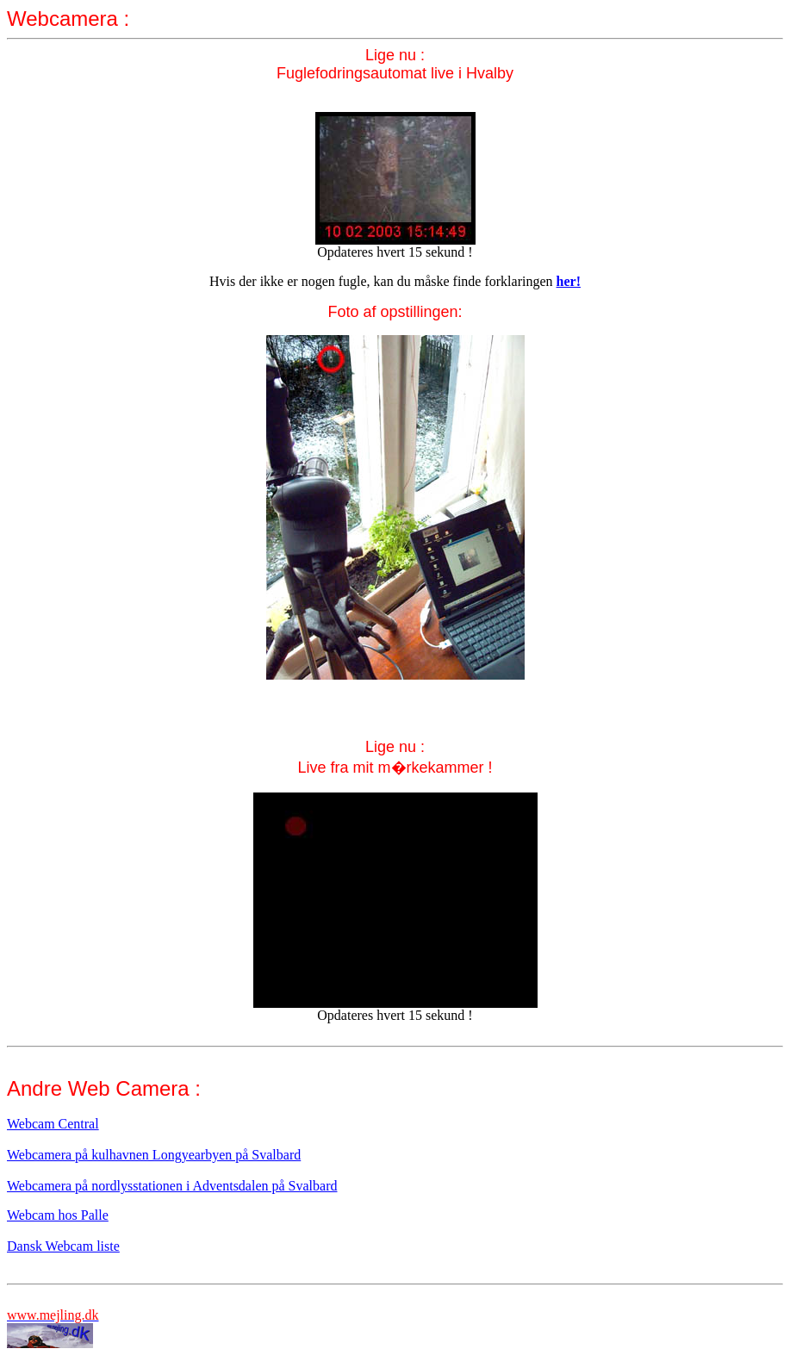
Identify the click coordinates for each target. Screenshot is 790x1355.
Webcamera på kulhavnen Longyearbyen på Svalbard (154, 1154)
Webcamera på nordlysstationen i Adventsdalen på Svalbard (172, 1185)
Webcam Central (53, 1123)
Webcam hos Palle (58, 1215)
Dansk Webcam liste (63, 1246)
